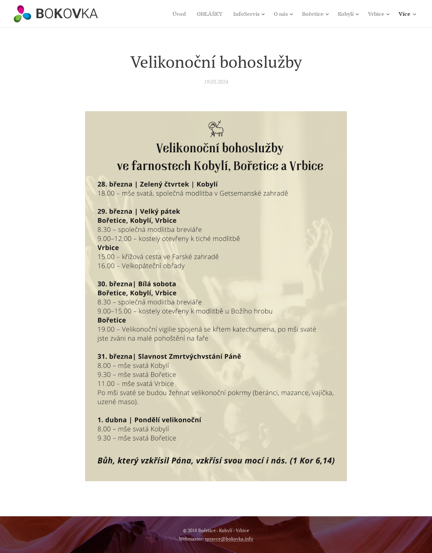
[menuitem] (169, 13)
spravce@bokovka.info (229, 538)
